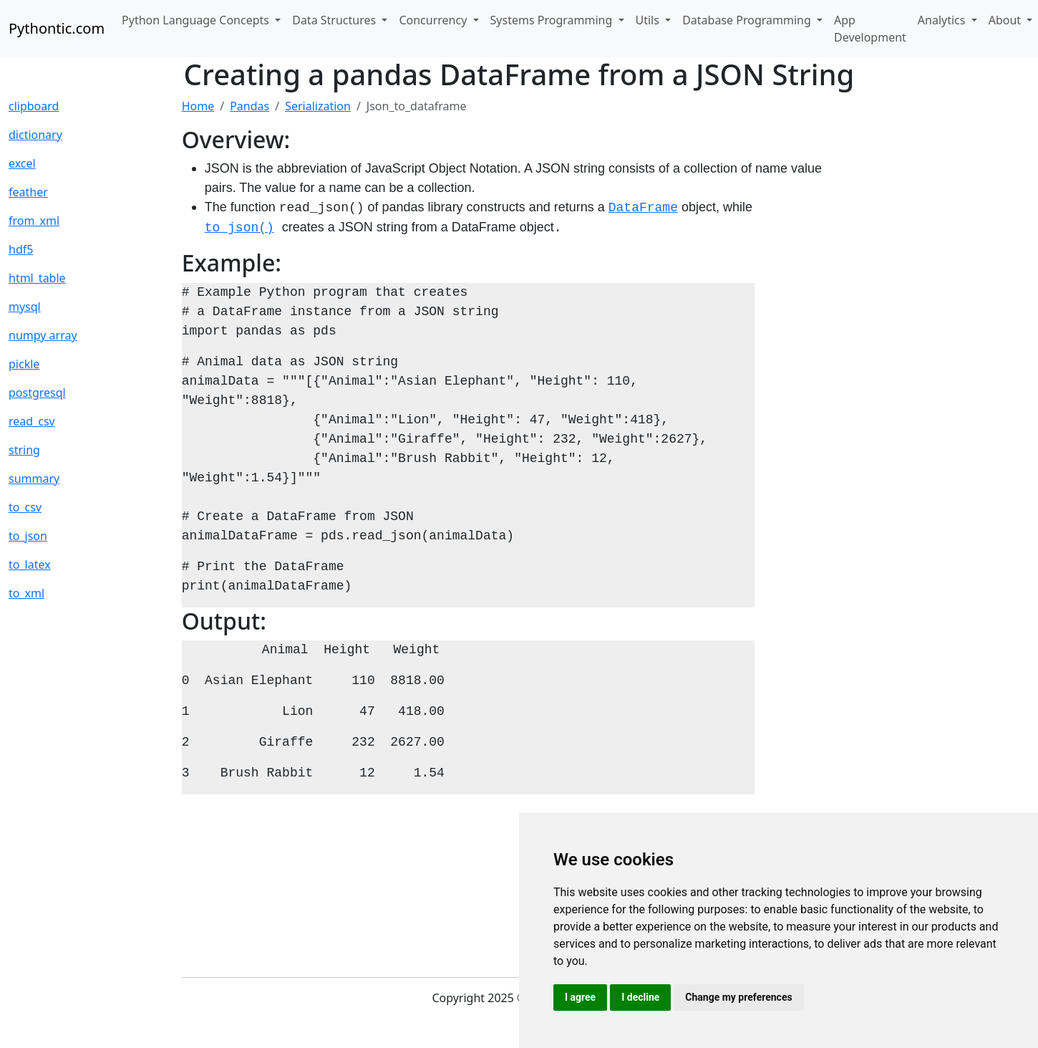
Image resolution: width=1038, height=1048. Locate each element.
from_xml (34, 221)
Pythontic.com (57, 28)
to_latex (30, 564)
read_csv (32, 421)
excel (22, 163)
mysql (25, 306)
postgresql (37, 392)
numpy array (43, 335)
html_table (37, 278)
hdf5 (21, 249)
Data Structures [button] (335, 20)
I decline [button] (640, 997)
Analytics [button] (943, 20)
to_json (28, 536)
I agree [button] (580, 997)
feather (28, 192)
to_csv (25, 507)
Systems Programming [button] (553, 20)
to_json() (239, 228)
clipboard (34, 106)
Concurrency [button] (434, 20)
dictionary (35, 135)
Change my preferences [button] (738, 997)
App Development (870, 28)
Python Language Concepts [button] (197, 20)
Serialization (318, 106)
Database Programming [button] (748, 20)
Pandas (249, 106)
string (24, 450)
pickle (24, 364)
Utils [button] (649, 20)
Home (198, 106)
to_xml (26, 593)
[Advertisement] (929, 312)
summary (34, 478)
